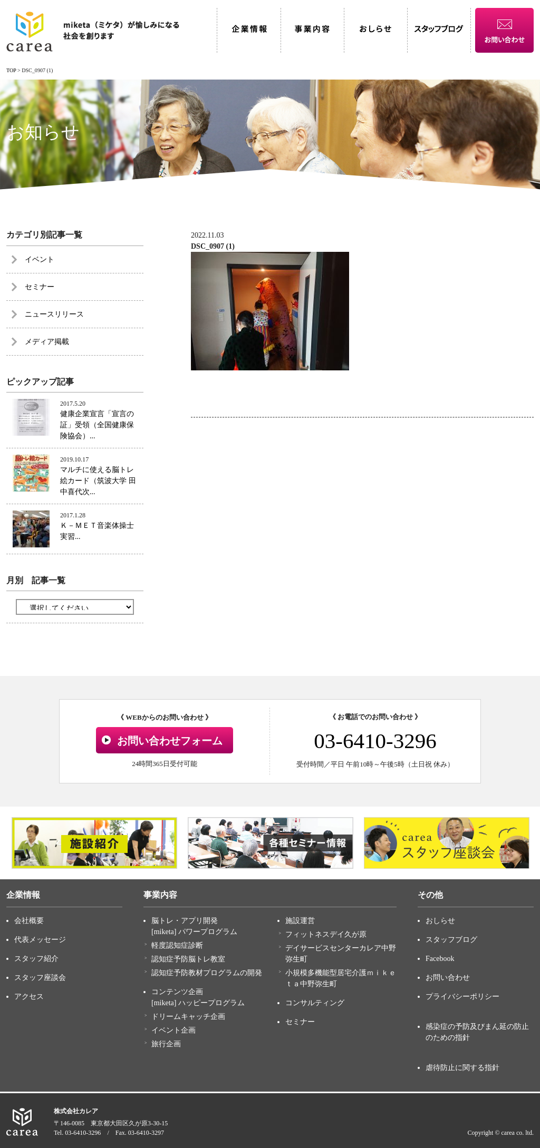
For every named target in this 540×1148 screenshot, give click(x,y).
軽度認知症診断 (177, 945)
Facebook (440, 959)
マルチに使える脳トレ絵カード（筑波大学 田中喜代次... (98, 481)
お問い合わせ (448, 978)
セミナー (39, 287)
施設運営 (300, 921)
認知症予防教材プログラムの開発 (206, 973)
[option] (94, 843)
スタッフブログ (451, 940)
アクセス (29, 996)
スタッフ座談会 (40, 978)
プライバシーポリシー (462, 996)
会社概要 (29, 921)
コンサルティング (314, 1003)
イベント (39, 259)
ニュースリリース (54, 314)
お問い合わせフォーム (170, 741)
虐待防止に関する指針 (462, 1068)
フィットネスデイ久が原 (326, 934)
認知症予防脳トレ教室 (188, 959)
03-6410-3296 (375, 741)
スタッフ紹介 (36, 959)
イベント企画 (173, 1030)
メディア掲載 (47, 342)
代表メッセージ (40, 940)
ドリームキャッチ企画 (188, 1017)
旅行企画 (166, 1044)
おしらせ (440, 921)
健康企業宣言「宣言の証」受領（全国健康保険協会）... (97, 425)
